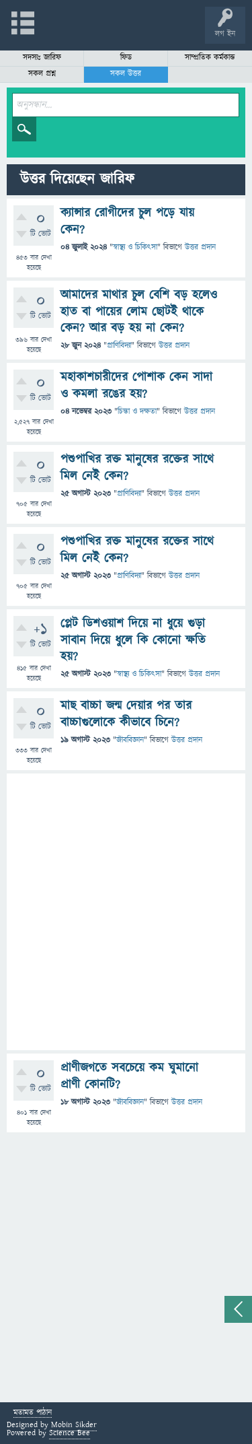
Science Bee (69, 1433)
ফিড (126, 57)
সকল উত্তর (125, 73)
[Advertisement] (126, 911)
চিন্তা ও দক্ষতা (137, 411)
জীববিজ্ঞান (130, 740)
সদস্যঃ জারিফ (42, 57)
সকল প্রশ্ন (42, 73)
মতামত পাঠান (32, 1413)
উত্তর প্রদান (200, 247)
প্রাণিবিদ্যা (119, 345)
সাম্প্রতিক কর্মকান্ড (210, 57)
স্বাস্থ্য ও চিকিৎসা (135, 247)
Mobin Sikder (74, 1425)
